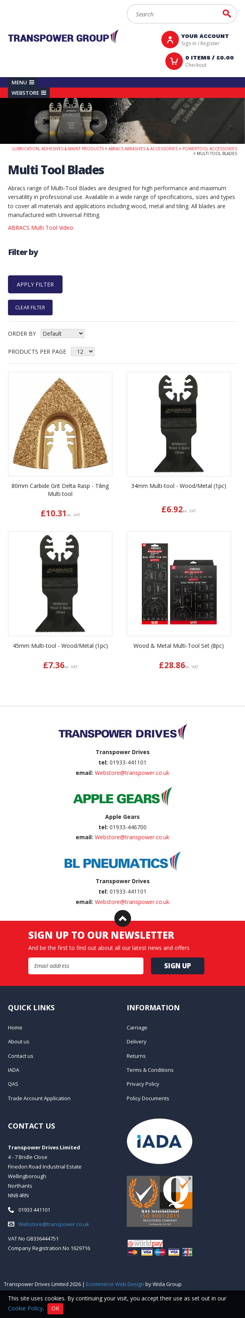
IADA (13, 1069)
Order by (22, 333)
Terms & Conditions (150, 1069)
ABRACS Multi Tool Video (40, 227)
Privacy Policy (143, 1083)
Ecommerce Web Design (115, 1284)
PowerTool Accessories (209, 148)
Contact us (20, 1055)
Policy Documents (148, 1098)
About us (18, 1041)
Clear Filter (30, 307)
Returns (136, 1055)
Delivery (137, 1041)
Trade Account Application (39, 1098)
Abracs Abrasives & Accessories (143, 148)
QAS (13, 1083)
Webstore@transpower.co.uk (132, 772)
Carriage (137, 1027)
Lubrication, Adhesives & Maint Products (58, 148)
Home (15, 1027)
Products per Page (37, 351)
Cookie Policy (25, 1308)
